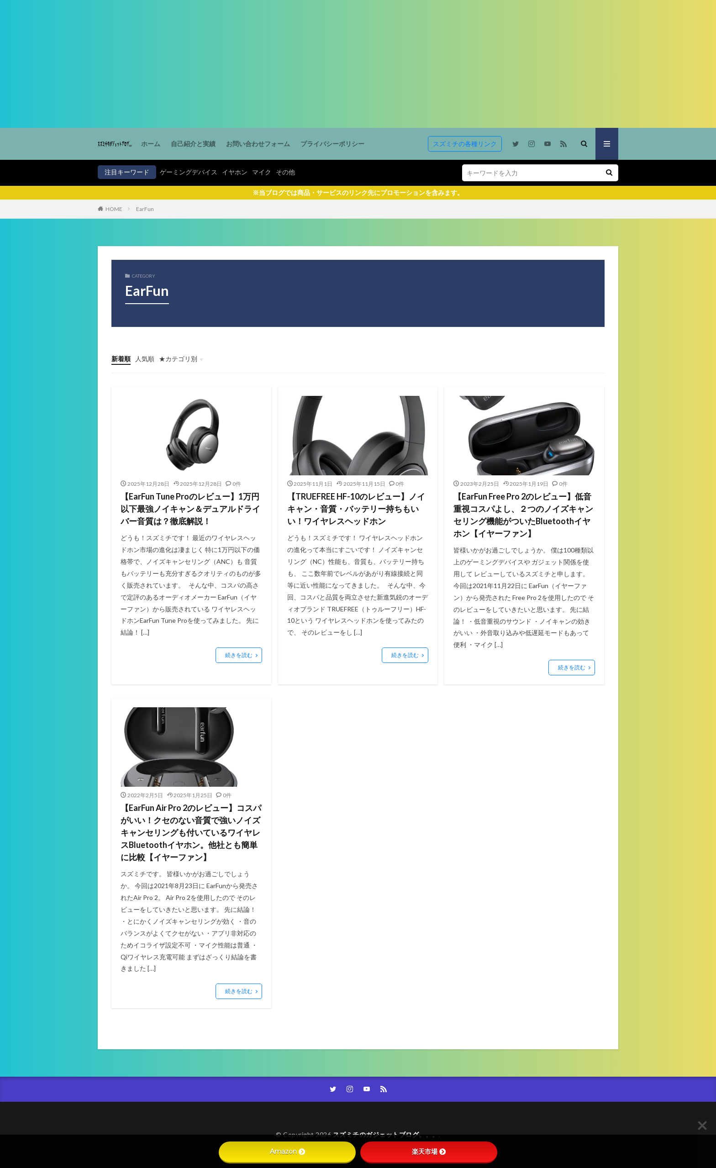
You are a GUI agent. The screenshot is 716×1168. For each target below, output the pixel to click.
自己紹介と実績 (193, 143)
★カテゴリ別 (178, 359)
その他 (285, 172)
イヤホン (234, 172)
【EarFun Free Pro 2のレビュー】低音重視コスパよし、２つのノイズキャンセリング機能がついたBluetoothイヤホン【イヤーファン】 (523, 514)
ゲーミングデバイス (188, 172)
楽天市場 (429, 1151)
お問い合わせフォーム (258, 143)
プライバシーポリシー (332, 143)
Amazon (287, 1151)
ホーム (150, 143)
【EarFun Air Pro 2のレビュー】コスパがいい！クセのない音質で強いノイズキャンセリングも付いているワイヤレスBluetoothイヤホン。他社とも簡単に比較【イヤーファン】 (191, 832)
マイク (261, 172)
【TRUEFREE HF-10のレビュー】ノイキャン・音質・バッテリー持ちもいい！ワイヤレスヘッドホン (356, 508)
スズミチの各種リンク (465, 143)
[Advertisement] (274, 64)
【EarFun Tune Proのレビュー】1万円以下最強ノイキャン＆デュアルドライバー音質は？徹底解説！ (190, 508)
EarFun (145, 208)
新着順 (121, 359)
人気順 (144, 359)
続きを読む (239, 655)
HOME (113, 208)
